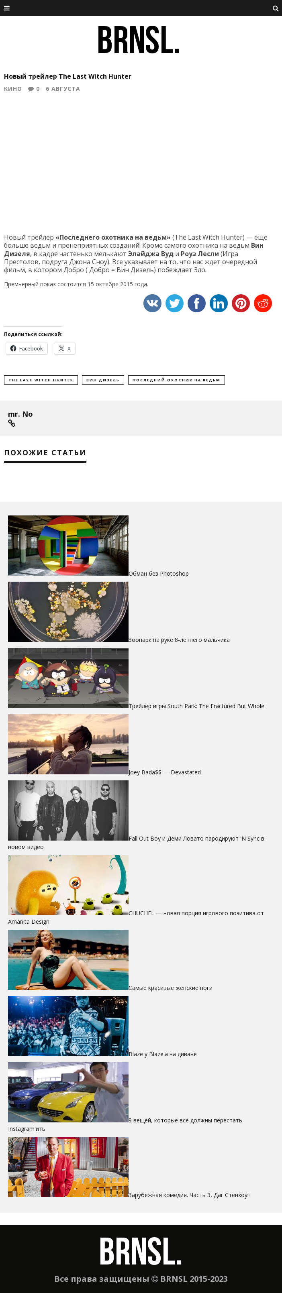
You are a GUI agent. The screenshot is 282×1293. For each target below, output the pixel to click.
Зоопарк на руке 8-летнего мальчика (179, 639)
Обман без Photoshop (159, 573)
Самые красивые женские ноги (171, 988)
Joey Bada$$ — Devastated (165, 772)
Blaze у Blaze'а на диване (163, 1054)
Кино (13, 88)
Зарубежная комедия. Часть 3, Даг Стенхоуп (190, 1195)
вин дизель (103, 380)
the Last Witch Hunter (41, 380)
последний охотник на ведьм (177, 380)
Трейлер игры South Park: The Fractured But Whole (196, 706)
